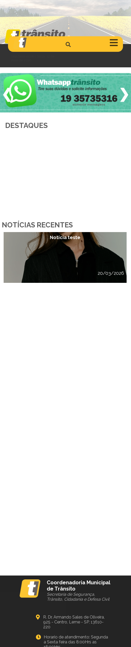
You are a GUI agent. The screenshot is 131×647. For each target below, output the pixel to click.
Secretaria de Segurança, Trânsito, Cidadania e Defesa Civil (78, 597)
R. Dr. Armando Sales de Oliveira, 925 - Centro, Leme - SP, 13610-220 (74, 622)
